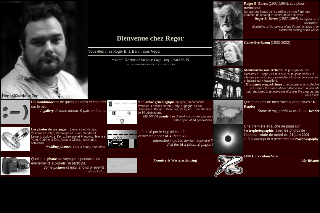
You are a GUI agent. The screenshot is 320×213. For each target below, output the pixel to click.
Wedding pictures (58, 147)
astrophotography (305, 139)
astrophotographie (259, 130)
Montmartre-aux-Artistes (263, 70)
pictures (59, 167)
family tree (167, 116)
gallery (49, 111)
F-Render (312, 111)
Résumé (313, 161)
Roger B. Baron (256, 3)
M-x (168, 136)
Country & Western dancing (175, 160)
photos (52, 159)
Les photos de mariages (49, 129)
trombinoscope (48, 102)
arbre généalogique (159, 102)
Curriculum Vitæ (265, 156)
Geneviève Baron (257, 43)
